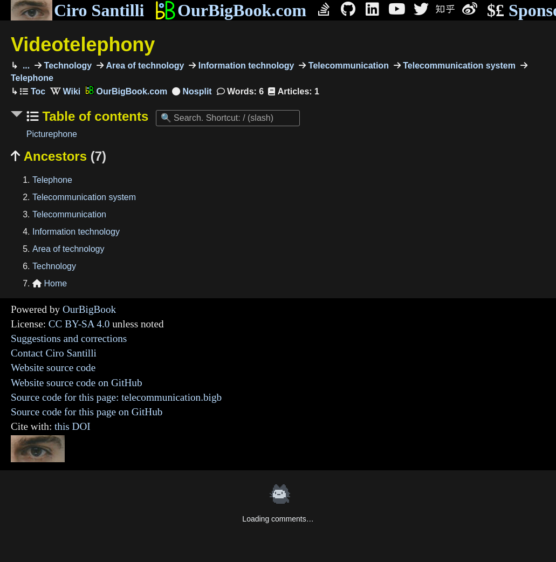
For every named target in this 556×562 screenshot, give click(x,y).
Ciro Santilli (77, 10)
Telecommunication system (458, 65)
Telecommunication (347, 65)
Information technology (245, 65)
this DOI (72, 426)
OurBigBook (89, 309)
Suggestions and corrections (69, 338)
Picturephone (51, 134)
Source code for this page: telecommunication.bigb (116, 397)
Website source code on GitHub (76, 382)
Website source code (53, 367)
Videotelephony (83, 44)
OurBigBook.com (230, 10)
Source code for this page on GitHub (86, 411)
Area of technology (144, 65)
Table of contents (94, 116)
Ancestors (58, 156)
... (25, 65)
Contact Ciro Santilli (54, 353)
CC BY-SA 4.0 (79, 324)
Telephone (52, 179)
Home (49, 283)
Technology (67, 65)
